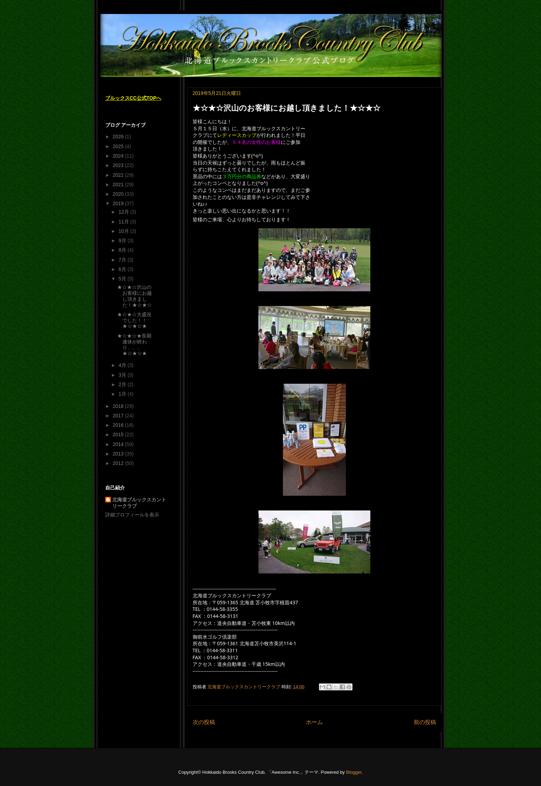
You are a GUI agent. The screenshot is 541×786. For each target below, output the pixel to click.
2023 (119, 165)
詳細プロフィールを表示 (132, 514)
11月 (124, 221)
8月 (123, 250)
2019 (119, 203)
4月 (123, 365)
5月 (123, 278)
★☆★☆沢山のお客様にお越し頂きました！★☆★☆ (134, 295)
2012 (119, 463)
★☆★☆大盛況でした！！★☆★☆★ (134, 320)
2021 (119, 184)
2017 (119, 415)
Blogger (353, 772)
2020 (119, 194)
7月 (123, 260)
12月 (124, 212)
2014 (119, 444)
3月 (123, 375)
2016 (119, 425)
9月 (123, 240)
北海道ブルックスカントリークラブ (139, 503)
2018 (119, 406)
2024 (119, 156)
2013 (119, 454)
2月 (123, 384)
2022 (119, 175)
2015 (119, 434)
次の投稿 (204, 722)
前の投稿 (425, 722)
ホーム (314, 722)
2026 (119, 136)
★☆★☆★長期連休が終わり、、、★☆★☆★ (134, 344)
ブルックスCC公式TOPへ (133, 98)
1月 (123, 394)
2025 (119, 146)
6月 (123, 269)
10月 (124, 231)
